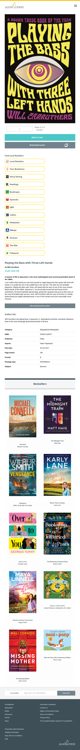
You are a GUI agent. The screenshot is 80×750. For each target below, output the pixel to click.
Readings (14, 184)
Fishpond (14, 253)
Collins (13, 215)
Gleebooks (15, 222)
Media (7, 711)
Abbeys (13, 230)
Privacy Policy (45, 717)
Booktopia (15, 192)
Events (7, 717)
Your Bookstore (17, 169)
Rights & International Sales (49, 711)
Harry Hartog (16, 176)
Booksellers (9, 708)
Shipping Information (12, 732)
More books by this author (40, 306)
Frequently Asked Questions (14, 729)
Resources (8, 714)
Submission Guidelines (48, 704)
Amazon (14, 238)
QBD (12, 207)
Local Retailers (17, 161)
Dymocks (14, 199)
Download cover (37, 145)
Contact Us (44, 708)
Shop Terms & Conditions (13, 736)
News (7, 721)
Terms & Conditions (46, 714)
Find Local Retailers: (14, 155)
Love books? (14, 693)
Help (6, 739)
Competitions (9, 704)
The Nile (13, 245)
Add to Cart (37, 137)
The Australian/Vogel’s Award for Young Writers (56, 721)
